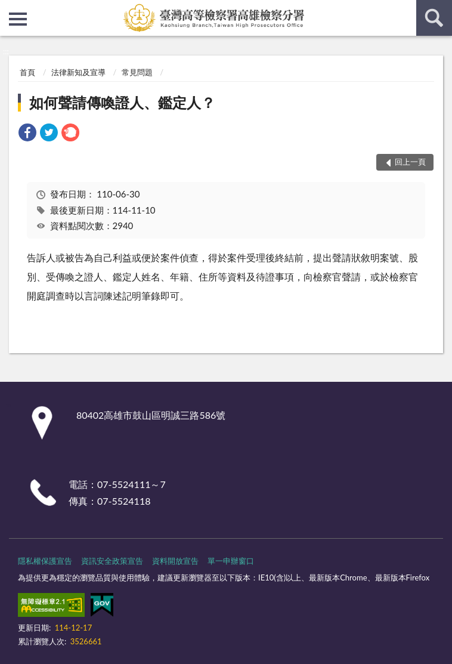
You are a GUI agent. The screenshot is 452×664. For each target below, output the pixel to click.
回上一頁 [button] (410, 161)
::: (10, 9)
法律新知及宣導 (78, 72)
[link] (27, 133)
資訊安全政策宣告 (112, 561)
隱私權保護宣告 (45, 561)
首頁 (27, 72)
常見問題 (137, 72)
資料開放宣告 (175, 561)
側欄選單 (18, 19)
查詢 (434, 18)
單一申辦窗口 (231, 561)
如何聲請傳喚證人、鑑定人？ (122, 102)
